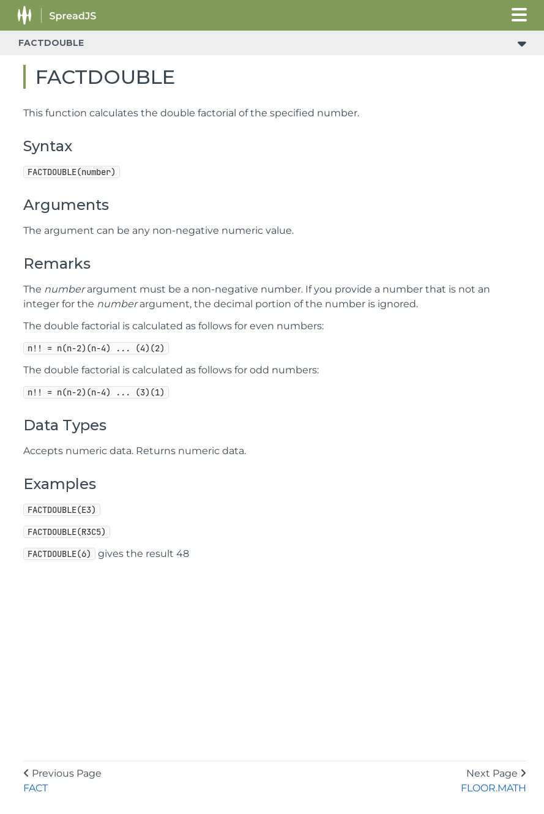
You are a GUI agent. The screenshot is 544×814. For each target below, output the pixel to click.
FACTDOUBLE (51, 42)
